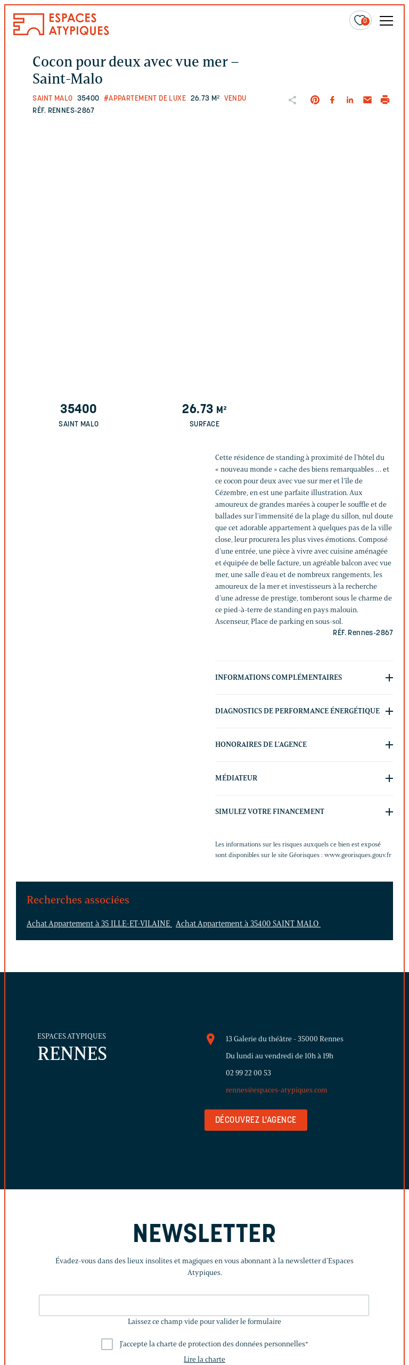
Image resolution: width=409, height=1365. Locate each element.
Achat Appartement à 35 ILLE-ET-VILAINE (99, 923)
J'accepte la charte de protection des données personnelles (214, 1343)
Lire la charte (204, 1359)
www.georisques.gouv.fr (357, 855)
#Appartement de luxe (145, 99)
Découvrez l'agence (256, 1120)
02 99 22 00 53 (248, 1073)
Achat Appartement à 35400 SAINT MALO (248, 923)
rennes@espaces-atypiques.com (277, 1090)
